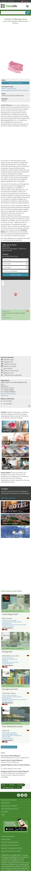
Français (26, 1)
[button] (15, 294)
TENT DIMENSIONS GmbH (12, 726)
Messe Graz (6, 311)
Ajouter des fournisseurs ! (9, 747)
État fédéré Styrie (8, 787)
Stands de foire (6, 623)
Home (3, 785)
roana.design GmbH (10, 614)
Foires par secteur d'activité (8, 800)
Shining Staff (7, 652)
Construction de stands (9, 620)
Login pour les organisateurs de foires (11, 848)
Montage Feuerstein (10, 689)
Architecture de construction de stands (14, 625)
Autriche (20, 785)
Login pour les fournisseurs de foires (11, 851)
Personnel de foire (7, 663)
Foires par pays (5, 803)
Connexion (4, 1)
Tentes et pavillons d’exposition (11, 735)
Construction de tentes (9, 733)
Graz (18, 787)
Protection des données (7, 836)
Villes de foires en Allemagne (9, 806)
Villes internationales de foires (9, 809)
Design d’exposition (8, 626)
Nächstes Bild (28, 602)
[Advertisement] (15, 42)
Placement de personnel (9, 659)
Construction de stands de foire (12, 622)
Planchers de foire (7, 701)
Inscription (11, 1)
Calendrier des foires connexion (10, 845)
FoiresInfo (9, 6)
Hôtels (3, 814)
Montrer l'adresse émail (9, 88)
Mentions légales (6, 839)
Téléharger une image (8, 498)
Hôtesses (5, 661)
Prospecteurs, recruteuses (10, 662)
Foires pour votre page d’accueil (10, 842)
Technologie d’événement (10, 734)
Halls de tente (6, 737)
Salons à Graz (6, 318)
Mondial (11, 785)
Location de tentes (7, 738)
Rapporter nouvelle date (15, 83)
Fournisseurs (4, 812)
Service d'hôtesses (7, 658)
